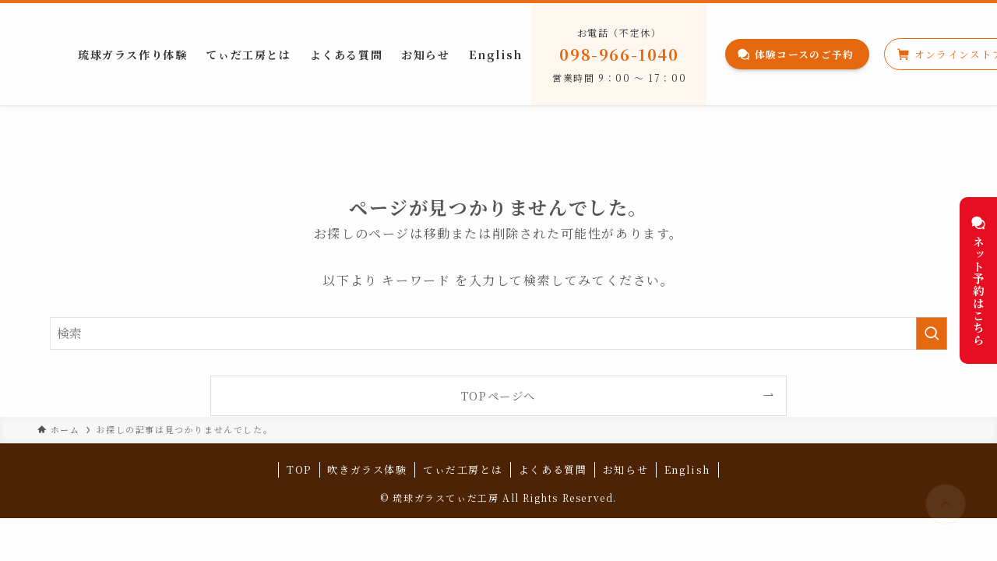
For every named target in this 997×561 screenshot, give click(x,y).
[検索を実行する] (931, 333)
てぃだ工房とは (462, 469)
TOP (299, 469)
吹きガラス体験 (367, 469)
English (687, 469)
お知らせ (625, 469)
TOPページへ (498, 395)
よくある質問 (553, 469)
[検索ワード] (498, 333)
